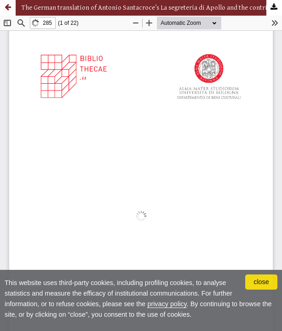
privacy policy (166, 304)
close (261, 281)
